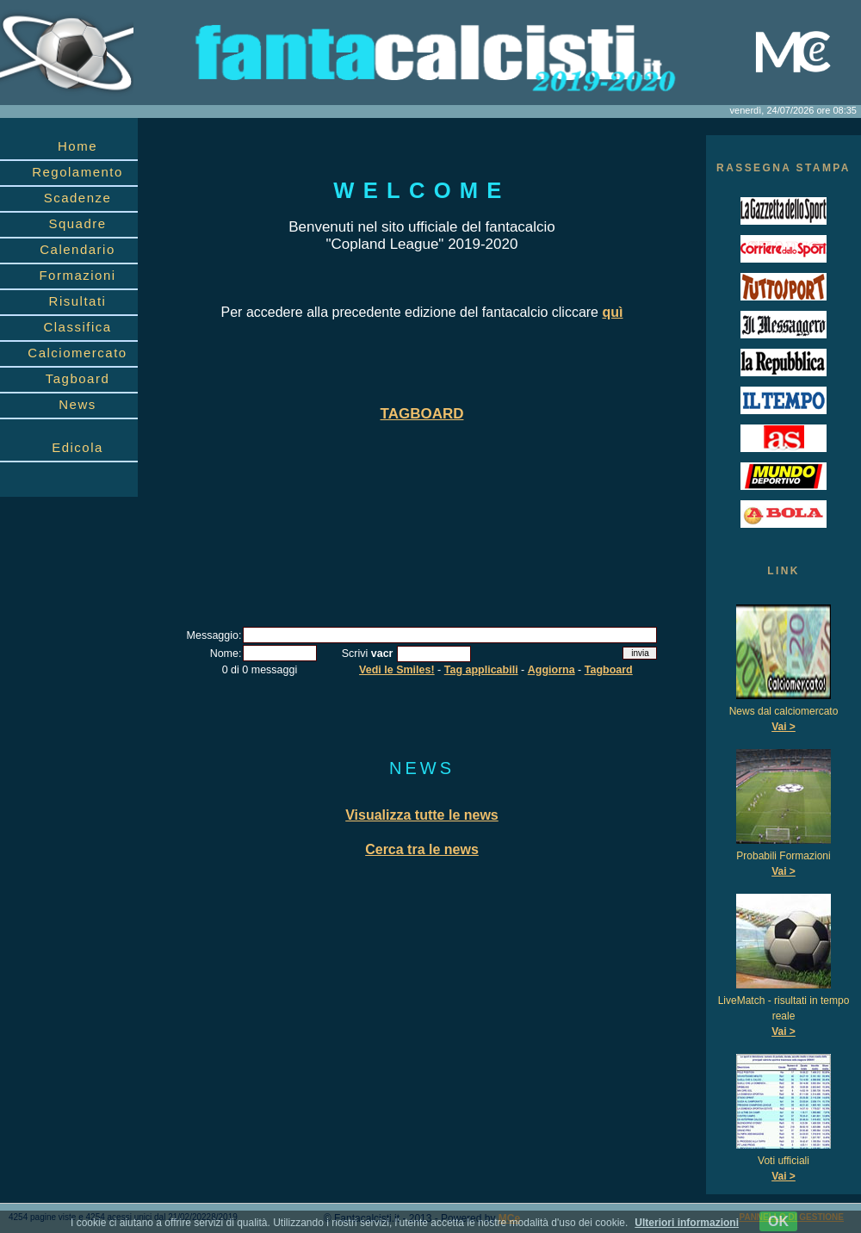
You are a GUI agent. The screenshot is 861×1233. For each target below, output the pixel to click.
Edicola (77, 447)
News (77, 404)
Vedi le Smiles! (397, 670)
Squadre (77, 223)
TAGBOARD (422, 414)
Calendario (77, 249)
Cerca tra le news (422, 849)
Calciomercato (77, 352)
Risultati (78, 301)
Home (77, 146)
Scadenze (78, 197)
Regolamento (77, 171)
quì (612, 312)
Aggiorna (551, 670)
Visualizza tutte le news (422, 815)
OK (778, 1221)
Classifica (77, 326)
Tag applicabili (481, 670)
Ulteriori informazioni (687, 1223)
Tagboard (78, 378)
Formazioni (77, 275)
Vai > (783, 727)
